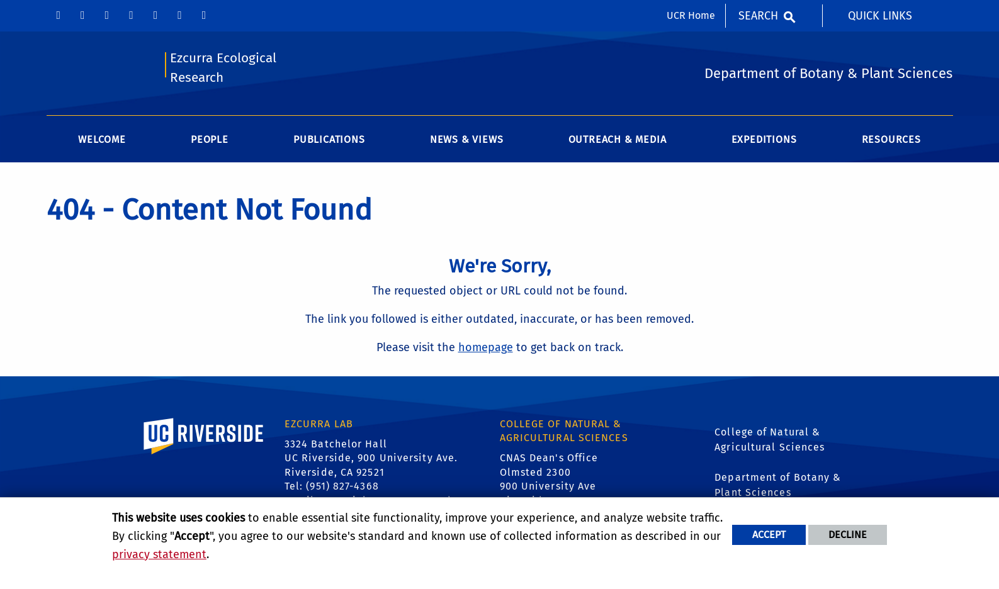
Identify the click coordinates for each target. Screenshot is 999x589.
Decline (847, 535)
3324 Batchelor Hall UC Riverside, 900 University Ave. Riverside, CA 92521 (371, 458)
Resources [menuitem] (891, 139)
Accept (769, 535)
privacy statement (159, 554)
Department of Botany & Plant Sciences (777, 484)
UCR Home (691, 15)
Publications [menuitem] (329, 139)
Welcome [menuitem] (102, 139)
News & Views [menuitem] (467, 139)
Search (758, 16)
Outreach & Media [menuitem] (617, 139)
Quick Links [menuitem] (880, 16)
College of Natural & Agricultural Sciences (769, 439)
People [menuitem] (210, 139)
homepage (485, 347)
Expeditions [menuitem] (764, 139)
